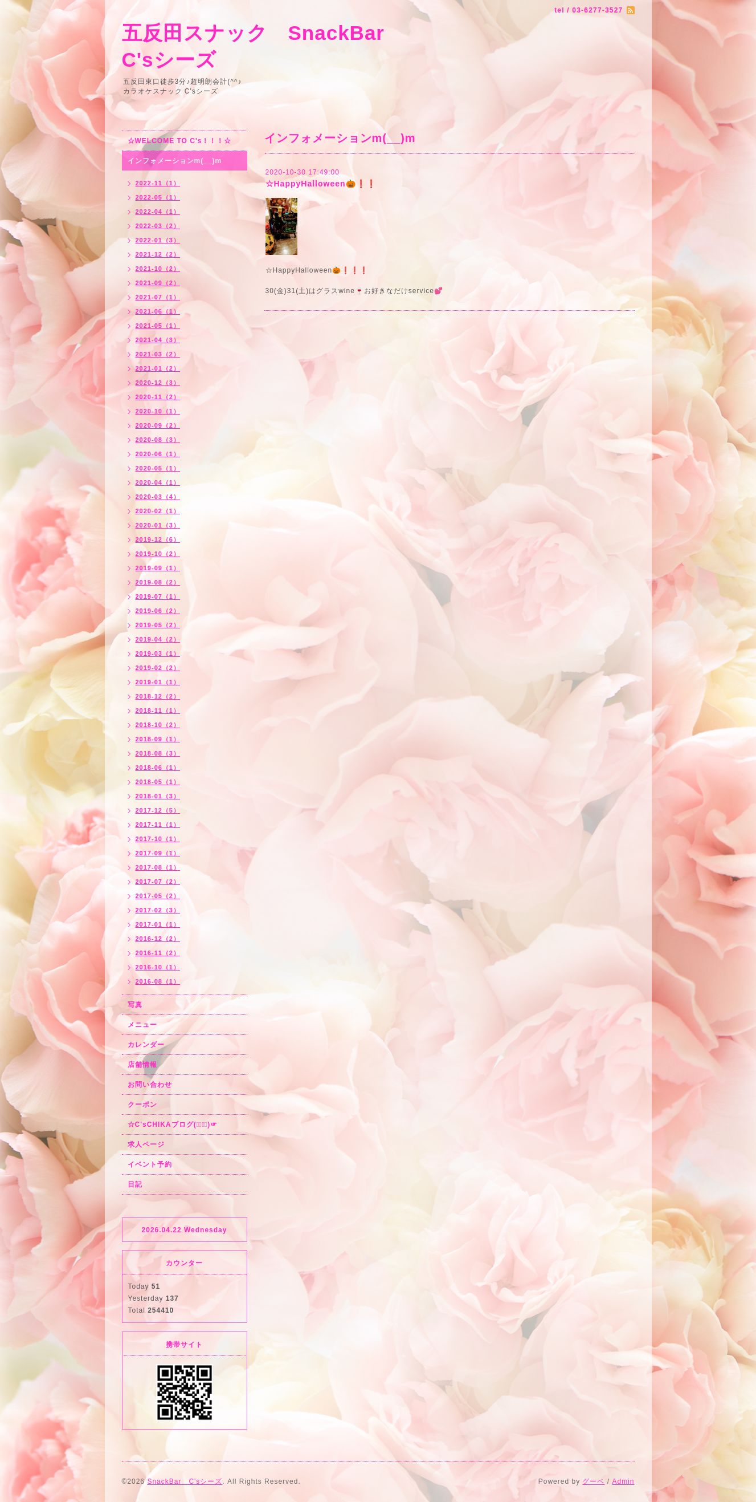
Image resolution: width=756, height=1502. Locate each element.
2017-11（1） (158, 824)
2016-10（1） (158, 967)
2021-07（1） (158, 297)
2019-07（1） (158, 596)
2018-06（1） (158, 767)
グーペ (593, 1481)
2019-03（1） (158, 653)
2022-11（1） (158, 183)
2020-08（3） (158, 439)
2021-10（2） (158, 268)
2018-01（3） (158, 796)
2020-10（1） (158, 411)
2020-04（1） (158, 482)
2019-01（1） (158, 682)
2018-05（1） (158, 781)
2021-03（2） (158, 354)
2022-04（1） (158, 211)
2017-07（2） (158, 881)
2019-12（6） (158, 539)
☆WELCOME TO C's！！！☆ (180, 141)
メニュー (142, 1025)
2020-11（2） (158, 396)
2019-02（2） (158, 667)
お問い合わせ (150, 1085)
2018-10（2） (158, 724)
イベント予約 (150, 1164)
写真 (135, 1005)
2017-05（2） (158, 895)
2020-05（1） (158, 468)
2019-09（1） (158, 568)
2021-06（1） (158, 311)
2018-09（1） (158, 739)
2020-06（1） (158, 453)
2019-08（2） (158, 582)
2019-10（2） (158, 553)
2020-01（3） (158, 525)
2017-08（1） (158, 867)
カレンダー (146, 1045)
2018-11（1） (158, 710)
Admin (623, 1481)
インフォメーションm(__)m (175, 161)
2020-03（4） (158, 496)
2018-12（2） (158, 696)
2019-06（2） (158, 610)
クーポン (142, 1105)
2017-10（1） (158, 838)
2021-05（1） (158, 325)
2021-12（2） (158, 254)
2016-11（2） (158, 952)
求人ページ (146, 1144)
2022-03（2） (158, 225)
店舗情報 (142, 1065)
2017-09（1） (158, 853)
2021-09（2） (158, 282)
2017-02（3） (158, 910)
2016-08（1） (158, 981)
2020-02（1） (158, 511)
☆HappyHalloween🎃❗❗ (321, 183)
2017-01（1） (158, 924)
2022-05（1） (158, 197)
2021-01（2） (158, 368)
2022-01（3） (158, 240)
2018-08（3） (158, 753)
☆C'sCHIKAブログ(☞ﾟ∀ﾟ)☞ (173, 1124)
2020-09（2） (158, 425)
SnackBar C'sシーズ (184, 1481)
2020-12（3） (158, 382)
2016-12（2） (158, 938)
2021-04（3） (158, 339)
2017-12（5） (158, 810)
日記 (135, 1184)
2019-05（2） (158, 625)
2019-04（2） (158, 639)
